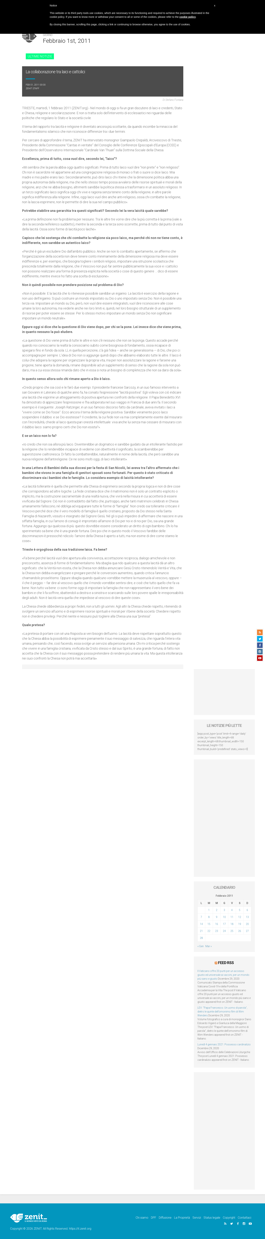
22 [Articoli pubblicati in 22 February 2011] (208, 931)
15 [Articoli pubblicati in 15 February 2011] (208, 924)
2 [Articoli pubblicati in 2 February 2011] (216, 910)
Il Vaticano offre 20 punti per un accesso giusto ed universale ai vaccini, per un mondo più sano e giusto (223, 974)
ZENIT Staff (32, 88)
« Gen (200, 946)
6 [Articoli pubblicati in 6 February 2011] (247, 910)
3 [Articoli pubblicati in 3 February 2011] (224, 910)
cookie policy (187, 16)
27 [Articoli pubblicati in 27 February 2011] (247, 931)
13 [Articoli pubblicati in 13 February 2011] (247, 917)
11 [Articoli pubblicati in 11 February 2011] (231, 917)
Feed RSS (226, 962)
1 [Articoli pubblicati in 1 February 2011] (209, 910)
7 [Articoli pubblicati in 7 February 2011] (201, 917)
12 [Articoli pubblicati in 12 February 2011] (239, 917)
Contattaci (244, 1217)
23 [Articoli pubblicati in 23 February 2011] (216, 931)
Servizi (196, 1217)
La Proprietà (182, 1217)
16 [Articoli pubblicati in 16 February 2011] (216, 924)
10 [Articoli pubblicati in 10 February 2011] (224, 917)
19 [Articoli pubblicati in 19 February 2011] (239, 924)
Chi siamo (142, 1217)
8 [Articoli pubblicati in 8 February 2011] (209, 917)
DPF (153, 1217)
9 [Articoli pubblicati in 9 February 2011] (216, 917)
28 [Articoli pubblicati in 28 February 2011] (201, 938)
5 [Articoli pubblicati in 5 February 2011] (239, 910)
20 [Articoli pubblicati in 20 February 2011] (247, 924)
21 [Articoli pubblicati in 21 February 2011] (201, 931)
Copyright (229, 1217)
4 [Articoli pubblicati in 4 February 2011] (232, 910)
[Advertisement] (224, 692)
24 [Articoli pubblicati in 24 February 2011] (224, 931)
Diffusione (165, 1217)
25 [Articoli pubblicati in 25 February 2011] (231, 931)
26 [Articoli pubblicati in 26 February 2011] (239, 931)
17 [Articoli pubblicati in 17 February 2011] (224, 924)
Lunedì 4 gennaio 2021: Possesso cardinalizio (224, 1044)
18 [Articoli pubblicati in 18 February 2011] (231, 924)
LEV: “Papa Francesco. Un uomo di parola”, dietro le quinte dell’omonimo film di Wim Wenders (222, 1011)
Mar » (208, 946)
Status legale (212, 1217)
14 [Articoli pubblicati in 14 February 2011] (201, 924)
